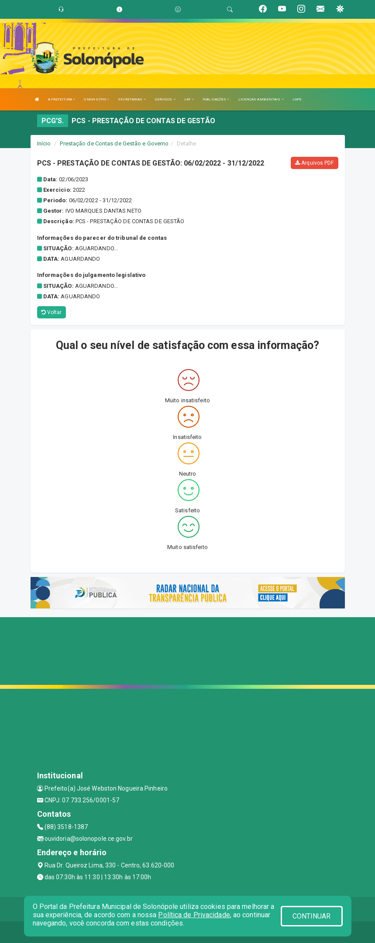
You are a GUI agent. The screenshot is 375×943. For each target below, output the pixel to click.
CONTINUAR (311, 916)
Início (44, 143)
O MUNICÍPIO (96, 99)
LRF (189, 99)
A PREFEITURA (61, 99)
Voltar (51, 312)
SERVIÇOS (165, 99)
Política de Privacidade (194, 915)
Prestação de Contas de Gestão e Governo (114, 143)
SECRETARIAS (131, 99)
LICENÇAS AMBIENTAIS (261, 99)
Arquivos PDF (314, 163)
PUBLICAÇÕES (216, 99)
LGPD (296, 99)
